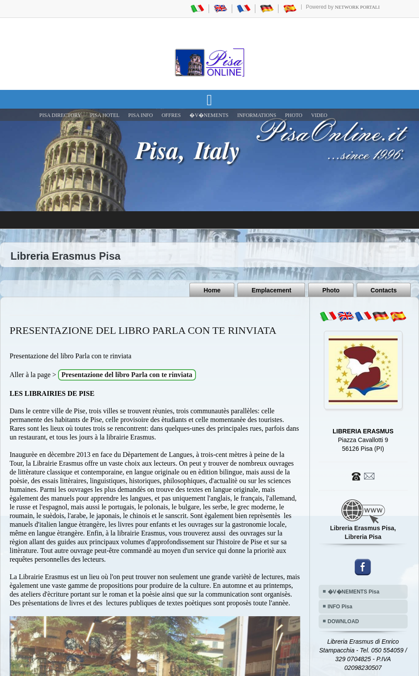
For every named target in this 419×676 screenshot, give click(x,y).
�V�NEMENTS (208, 115)
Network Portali (357, 7)
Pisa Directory (60, 115)
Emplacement (271, 290)
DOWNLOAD (343, 621)
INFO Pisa (340, 607)
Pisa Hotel (105, 115)
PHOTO (293, 115)
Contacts (384, 290)
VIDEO (319, 115)
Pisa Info (140, 115)
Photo (331, 290)
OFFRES (171, 115)
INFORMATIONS (256, 115)
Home (211, 290)
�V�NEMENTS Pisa (354, 592)
